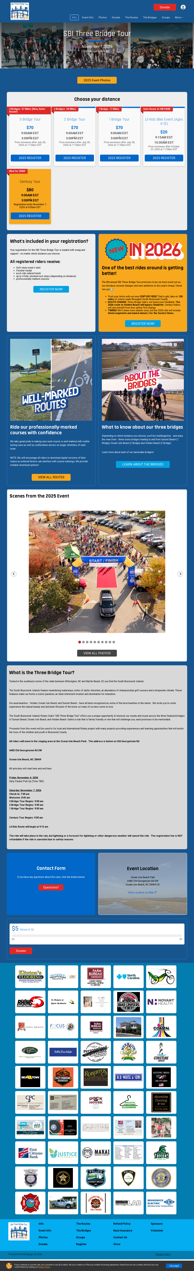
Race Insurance (122, 1242)
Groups (166, 17)
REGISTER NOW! (51, 301)
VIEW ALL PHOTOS (97, 665)
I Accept (174, 1265)
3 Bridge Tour (30, 131)
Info (74, 17)
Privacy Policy (44, 1267)
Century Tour (30, 193)
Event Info (88, 17)
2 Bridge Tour (74, 131)
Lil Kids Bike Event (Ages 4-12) (164, 133)
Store (116, 1255)
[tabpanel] (97, 583)
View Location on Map (142, 904)
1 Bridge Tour (119, 131)
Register (81, 1255)
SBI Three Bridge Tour (97, 40)
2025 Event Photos (97, 92)
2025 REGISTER (30, 169)
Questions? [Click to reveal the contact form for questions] (51, 899)
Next (180, 585)
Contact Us (120, 1249)
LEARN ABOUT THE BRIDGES (142, 476)
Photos (103, 17)
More (178, 17)
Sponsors (157, 1235)
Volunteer (157, 1242)
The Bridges (150, 17)
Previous (19, 585)
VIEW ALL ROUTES (51, 489)
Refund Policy (121, 1235)
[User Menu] (183, 7)
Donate (164, 7)
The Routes (131, 17)
